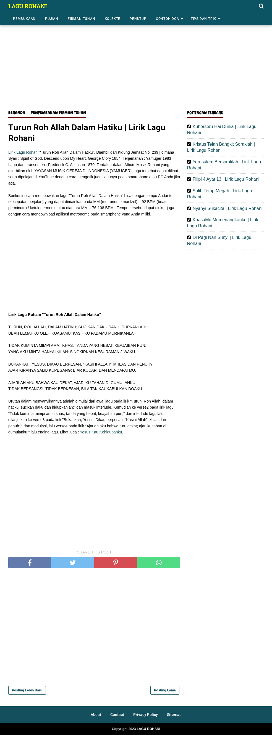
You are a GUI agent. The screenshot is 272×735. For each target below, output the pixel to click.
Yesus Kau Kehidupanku (101, 432)
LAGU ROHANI (27, 6)
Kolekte (113, 19)
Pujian (51, 19)
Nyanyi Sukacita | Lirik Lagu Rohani (227, 208)
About (96, 714)
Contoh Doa (167, 19)
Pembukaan (24, 19)
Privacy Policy (145, 714)
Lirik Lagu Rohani (23, 152)
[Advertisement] (136, 63)
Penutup (138, 19)
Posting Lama (165, 690)
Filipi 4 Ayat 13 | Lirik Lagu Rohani (226, 179)
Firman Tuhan (81, 19)
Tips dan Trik (203, 19)
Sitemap (174, 714)
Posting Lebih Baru (27, 690)
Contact (117, 714)
